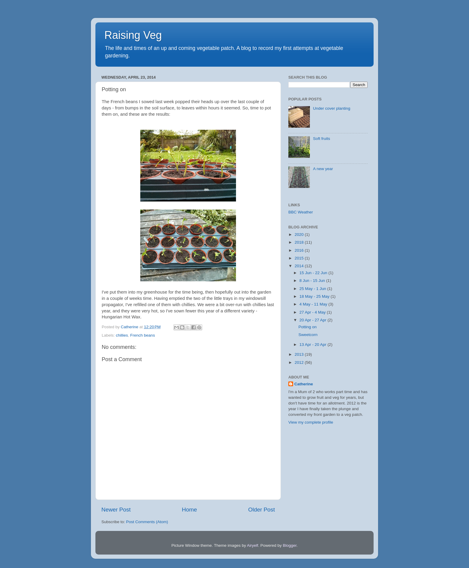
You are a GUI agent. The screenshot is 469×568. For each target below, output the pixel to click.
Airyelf (252, 545)
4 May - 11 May (313, 304)
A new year (323, 169)
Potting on (308, 327)
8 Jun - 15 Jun (312, 280)
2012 (300, 362)
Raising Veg (133, 35)
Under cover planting (331, 108)
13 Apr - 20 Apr (313, 344)
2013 (300, 354)
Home (189, 509)
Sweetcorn (308, 334)
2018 (300, 242)
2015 (300, 258)
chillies (122, 335)
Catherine (303, 384)
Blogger (290, 545)
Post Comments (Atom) (147, 522)
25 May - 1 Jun (313, 288)
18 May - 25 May (315, 296)
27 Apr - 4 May (313, 312)
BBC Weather (300, 212)
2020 (300, 234)
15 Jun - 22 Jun (313, 273)
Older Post (261, 509)
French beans (142, 335)
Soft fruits (321, 138)
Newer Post (116, 509)
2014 (300, 266)
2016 (300, 250)
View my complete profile (310, 422)
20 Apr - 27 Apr (313, 320)
